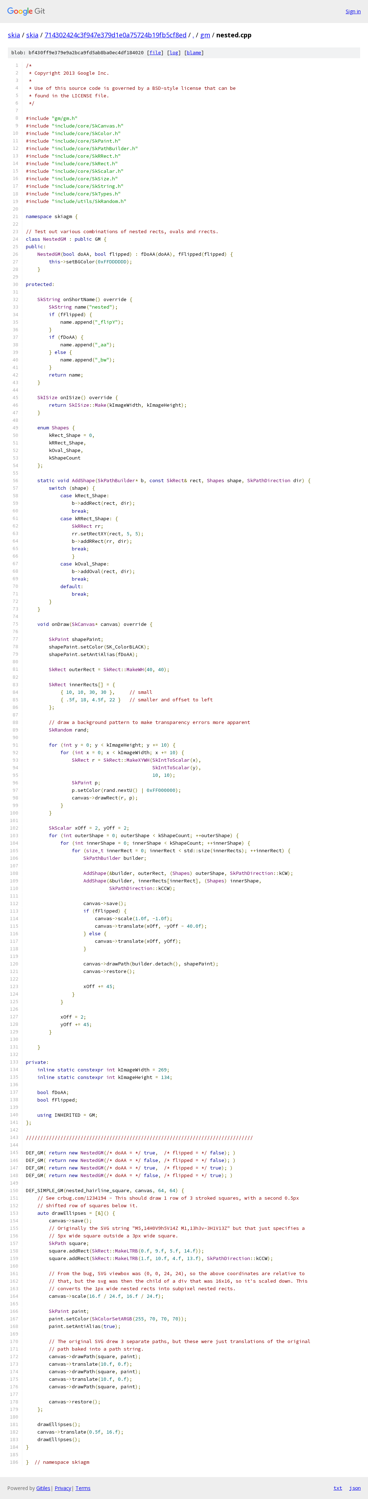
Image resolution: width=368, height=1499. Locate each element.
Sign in (353, 11)
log (174, 53)
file (155, 53)
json (355, 1488)
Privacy (63, 1488)
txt (338, 1488)
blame (194, 53)
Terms (83, 1488)
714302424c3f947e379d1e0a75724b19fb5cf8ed (116, 35)
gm (205, 35)
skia (14, 35)
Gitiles (43, 1488)
